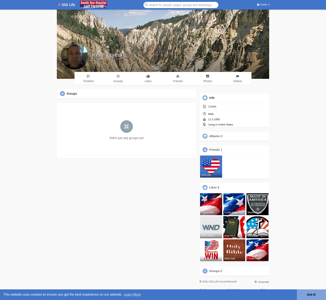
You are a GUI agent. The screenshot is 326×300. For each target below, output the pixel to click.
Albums (214, 136)
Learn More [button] (132, 294)
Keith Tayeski (108, 55)
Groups (214, 271)
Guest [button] (263, 4)
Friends (214, 149)
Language (261, 282)
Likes (213, 187)
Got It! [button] (311, 294)
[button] (181, 4)
